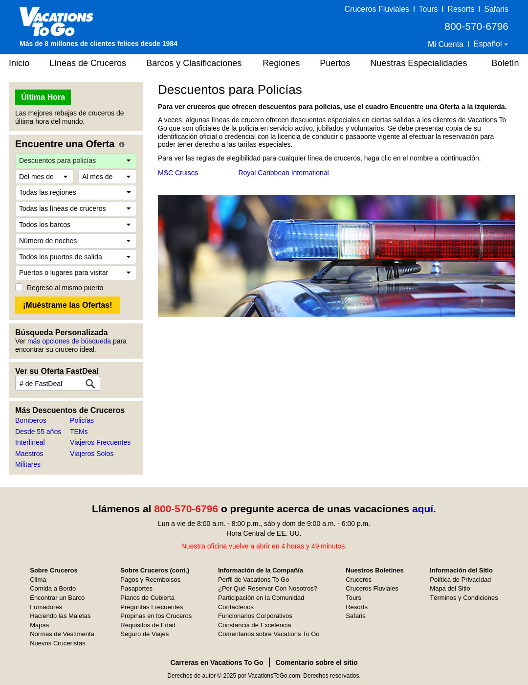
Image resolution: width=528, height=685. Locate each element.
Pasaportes (136, 588)
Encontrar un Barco (57, 597)
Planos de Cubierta (147, 597)
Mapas (39, 625)
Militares (28, 464)
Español (489, 44)
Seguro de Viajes (144, 634)
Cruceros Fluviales (377, 9)
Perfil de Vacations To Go (253, 579)
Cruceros (359, 579)
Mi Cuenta (445, 44)
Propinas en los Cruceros (156, 615)
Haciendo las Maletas (60, 615)
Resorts (460, 9)
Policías (82, 420)
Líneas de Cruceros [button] (87, 63)
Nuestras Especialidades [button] (418, 63)
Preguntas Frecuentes (151, 607)
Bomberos (30, 420)
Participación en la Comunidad (261, 597)
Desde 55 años (38, 431)
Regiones (281, 63)
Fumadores (46, 607)
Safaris (496, 9)
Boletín (505, 63)
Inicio (19, 63)
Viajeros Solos (91, 453)
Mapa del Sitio (450, 588)
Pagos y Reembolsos (150, 579)
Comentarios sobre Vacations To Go (269, 634)
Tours (428, 9)
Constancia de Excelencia (254, 625)
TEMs (79, 431)
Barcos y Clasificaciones (194, 63)
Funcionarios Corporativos (255, 615)
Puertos (335, 63)
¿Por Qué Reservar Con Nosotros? (267, 588)
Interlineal (30, 442)
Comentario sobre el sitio (317, 662)
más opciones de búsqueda (69, 341)
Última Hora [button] (43, 97)
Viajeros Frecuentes (100, 442)
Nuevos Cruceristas (57, 643)
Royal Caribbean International (283, 173)
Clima (38, 579)
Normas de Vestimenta (62, 634)
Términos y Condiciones (464, 597)
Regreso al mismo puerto (65, 288)
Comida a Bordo (53, 588)
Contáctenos (236, 607)
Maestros (29, 453)
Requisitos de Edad (148, 625)
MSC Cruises (178, 173)
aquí (422, 508)
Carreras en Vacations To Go (216, 662)
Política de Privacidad (460, 579)
